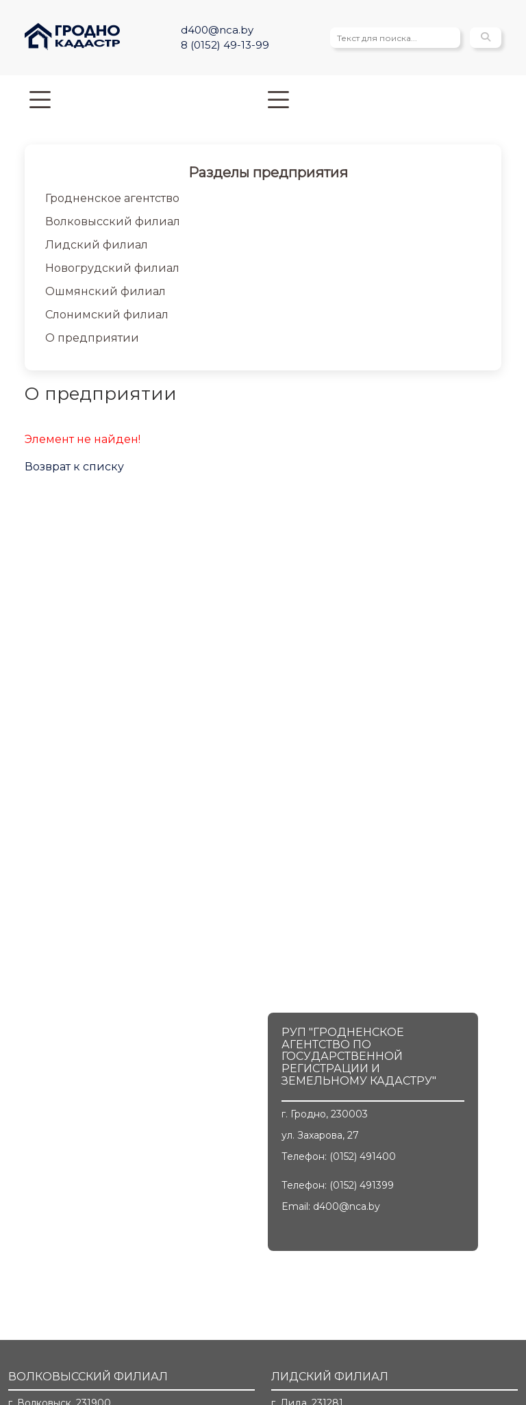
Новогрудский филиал (112, 268)
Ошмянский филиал (105, 291)
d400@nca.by (217, 29)
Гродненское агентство (112, 198)
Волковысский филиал (112, 221)
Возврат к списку (74, 466)
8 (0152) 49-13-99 (225, 44)
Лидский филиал (96, 244)
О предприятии (92, 337)
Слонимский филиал (106, 314)
